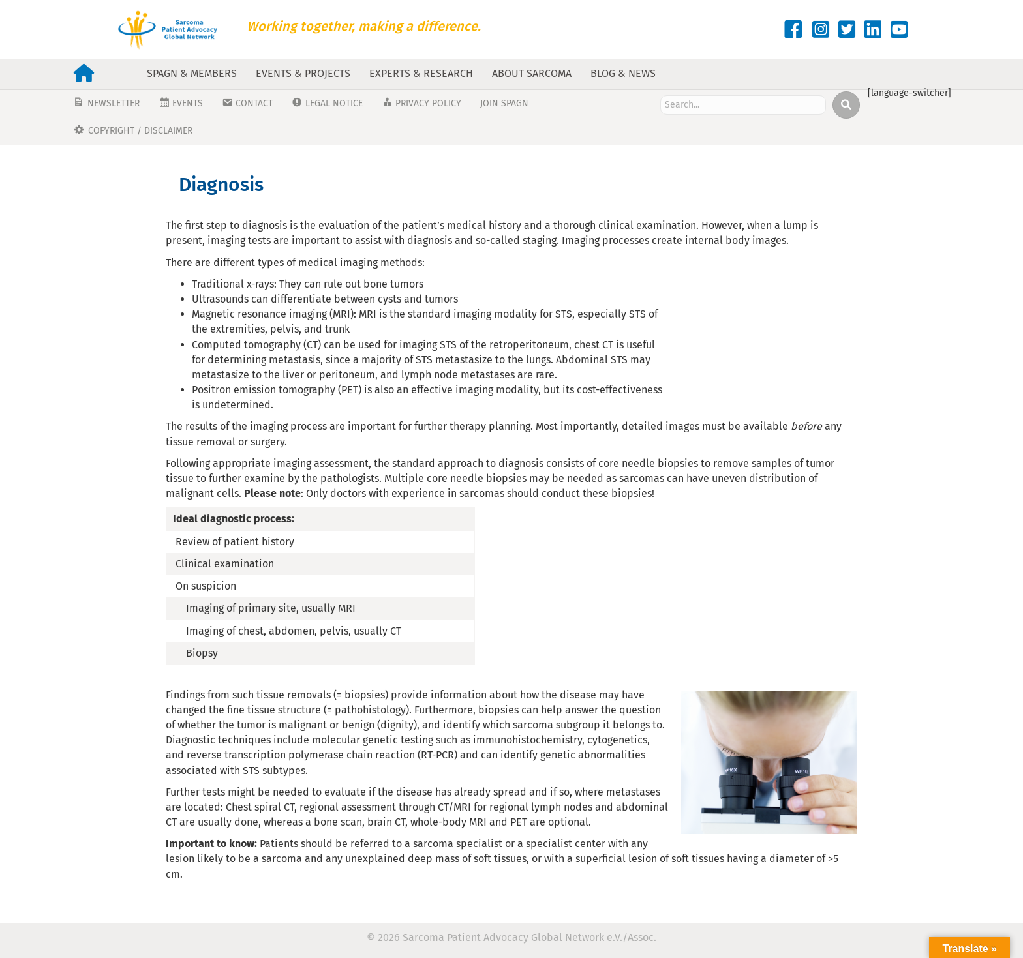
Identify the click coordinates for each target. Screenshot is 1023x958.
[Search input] (743, 105)
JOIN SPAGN (504, 103)
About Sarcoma (532, 73)
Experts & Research (421, 73)
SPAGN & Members (192, 73)
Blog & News (623, 73)
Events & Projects (303, 73)
